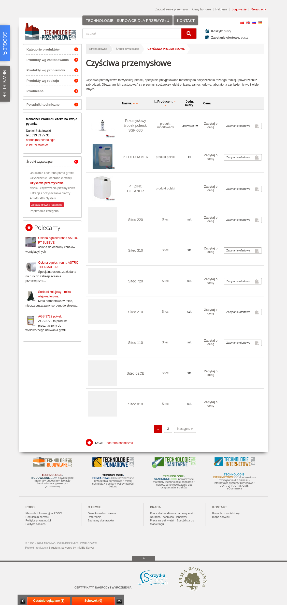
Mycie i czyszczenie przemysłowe (52, 188)
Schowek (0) (93, 600)
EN (248, 22)
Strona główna (98, 48)
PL (242, 22)
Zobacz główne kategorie (46, 204)
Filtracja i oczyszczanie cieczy (50, 193)
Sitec (165, 219)
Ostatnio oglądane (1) (48, 600)
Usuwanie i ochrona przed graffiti (52, 173)
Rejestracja (258, 9)
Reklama (221, 9)
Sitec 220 (135, 220)
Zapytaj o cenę (211, 125)
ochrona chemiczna (120, 443)
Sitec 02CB (136, 373)
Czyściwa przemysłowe (47, 183)
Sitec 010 (135, 404)
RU (254, 22)
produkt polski (165, 157)
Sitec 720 (135, 281)
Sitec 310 (135, 250)
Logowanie (239, 9)
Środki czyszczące (127, 48)
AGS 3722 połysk (50, 316)
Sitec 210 (135, 312)
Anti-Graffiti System (43, 198)
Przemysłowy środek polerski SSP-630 (136, 125)
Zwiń (119, 601)
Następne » (185, 429)
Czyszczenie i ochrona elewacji (51, 178)
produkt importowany (165, 125)
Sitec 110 (135, 343)
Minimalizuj (23, 601)
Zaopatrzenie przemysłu (171, 9)
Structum (54, 547)
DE (260, 22)
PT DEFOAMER (135, 157)
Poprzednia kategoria (44, 211)
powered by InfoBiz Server (77, 547)
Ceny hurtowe (201, 9)
